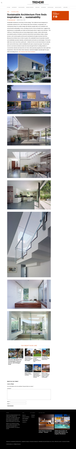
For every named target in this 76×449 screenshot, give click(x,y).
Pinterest (32, 416)
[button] (29, 68)
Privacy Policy (24, 420)
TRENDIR (38, 2)
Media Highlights (25, 418)
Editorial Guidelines (25, 416)
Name (8, 401)
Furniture (37, 7)
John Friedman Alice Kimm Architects (26, 51)
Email (8, 403)
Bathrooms (43, 7)
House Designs (21, 7)
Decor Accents (58, 7)
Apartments (14, 7)
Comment (9, 388)
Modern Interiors (30, 7)
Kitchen (8, 7)
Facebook (32, 415)
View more (65, 7)
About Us (24, 415)
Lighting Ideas (50, 7)
